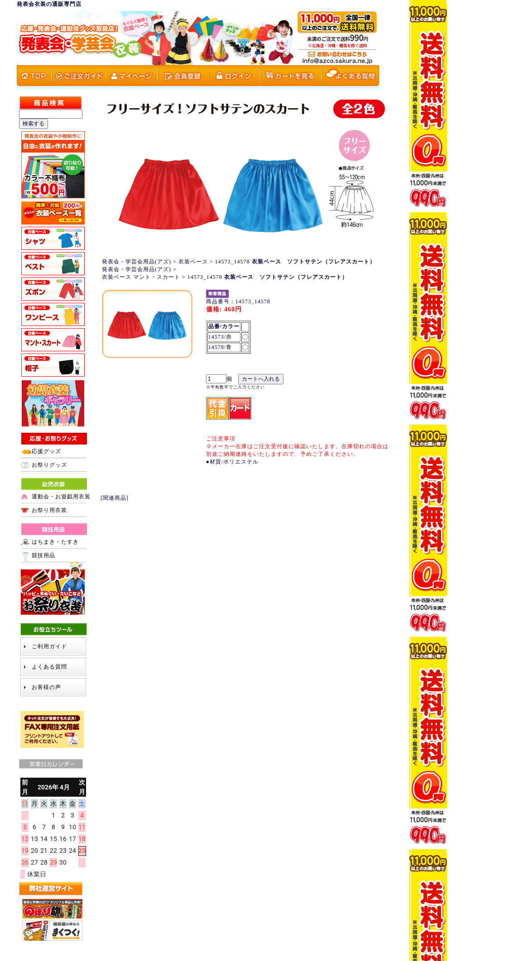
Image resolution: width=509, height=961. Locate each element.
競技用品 (43, 555)
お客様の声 (46, 687)
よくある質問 (49, 667)
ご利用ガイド (49, 646)
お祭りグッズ (49, 465)
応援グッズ (46, 451)
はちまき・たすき (55, 542)
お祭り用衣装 (49, 510)
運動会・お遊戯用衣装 (61, 496)
